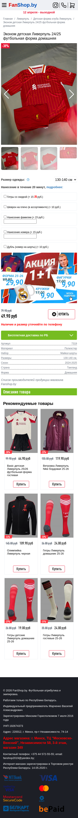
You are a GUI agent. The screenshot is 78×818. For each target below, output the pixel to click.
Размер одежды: (16, 179)
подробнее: (54, 187)
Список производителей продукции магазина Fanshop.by (32, 382)
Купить (21, 484)
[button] (71, 94)
